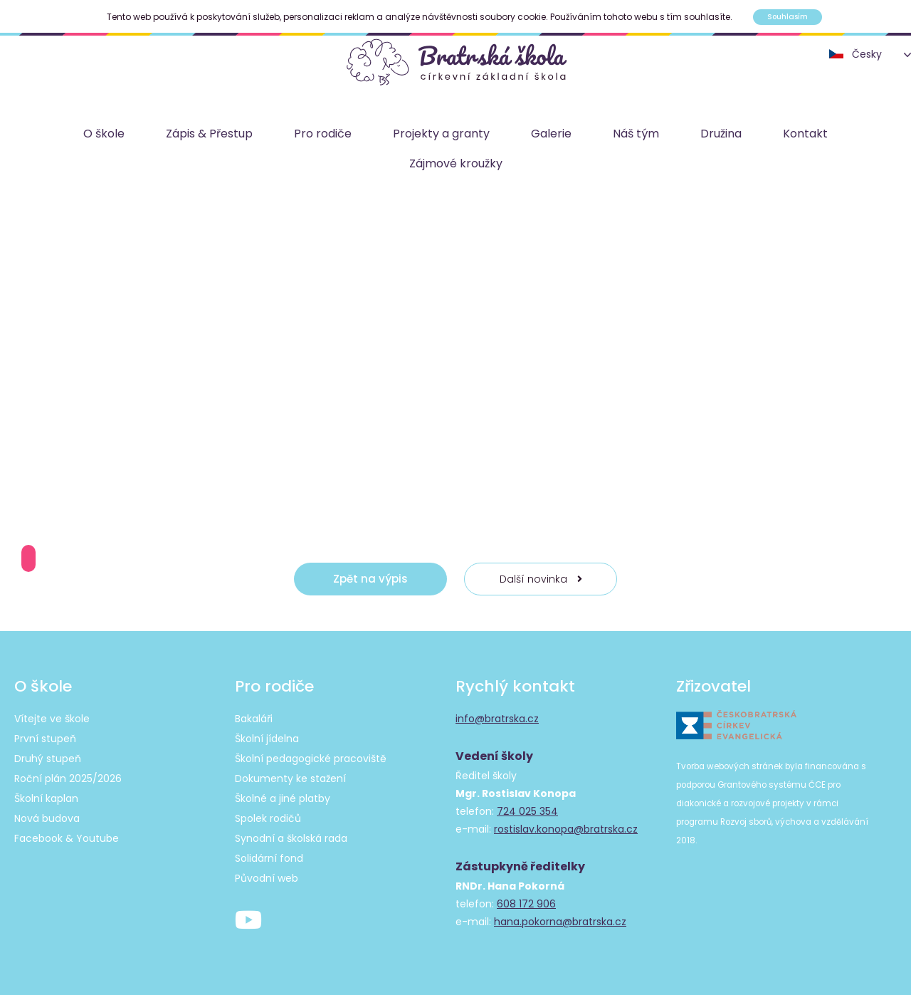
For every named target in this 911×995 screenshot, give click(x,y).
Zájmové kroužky (455, 163)
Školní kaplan (46, 798)
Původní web (266, 878)
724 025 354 (527, 811)
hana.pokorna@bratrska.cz (560, 922)
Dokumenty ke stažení (290, 778)
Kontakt (805, 133)
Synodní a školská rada (291, 838)
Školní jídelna (267, 738)
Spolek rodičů (268, 818)
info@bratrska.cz (497, 719)
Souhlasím (787, 16)
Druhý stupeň (47, 758)
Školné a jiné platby (282, 798)
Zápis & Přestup (209, 133)
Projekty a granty (441, 133)
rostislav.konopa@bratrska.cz (566, 829)
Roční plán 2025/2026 (68, 778)
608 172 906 (526, 904)
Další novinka (541, 579)
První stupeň (45, 738)
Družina (721, 133)
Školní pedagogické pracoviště (310, 758)
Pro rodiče (323, 133)
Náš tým (636, 133)
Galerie (551, 133)
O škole (104, 133)
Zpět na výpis (370, 578)
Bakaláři (254, 719)
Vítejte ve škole (52, 719)
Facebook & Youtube (66, 838)
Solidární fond (269, 858)
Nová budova (47, 818)
